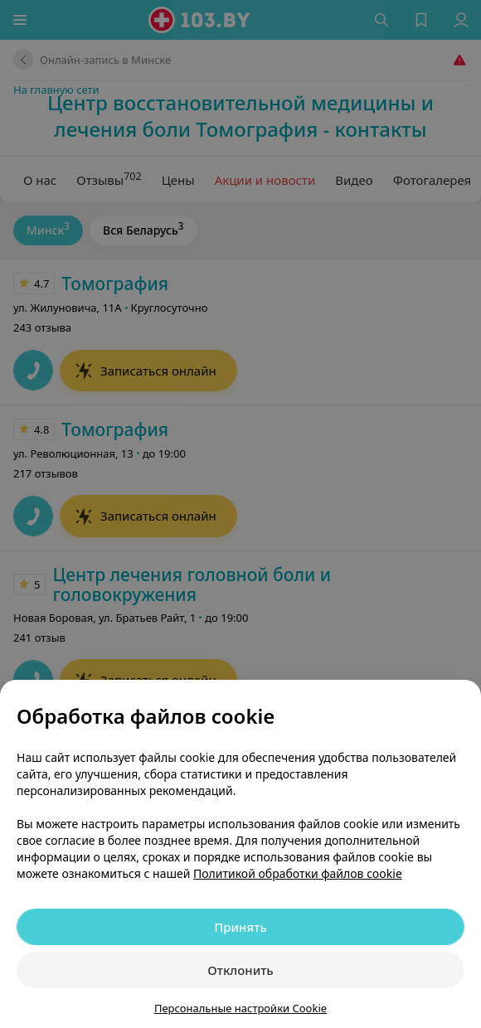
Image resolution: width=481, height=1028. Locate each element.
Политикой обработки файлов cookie (297, 873)
